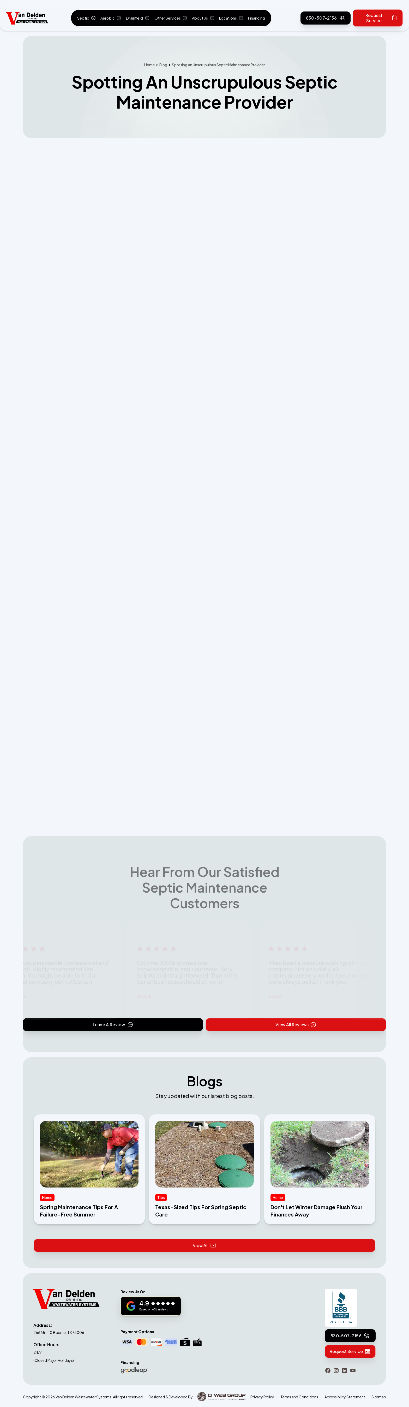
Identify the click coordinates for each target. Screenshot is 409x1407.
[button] (86, 18)
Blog (163, 64)
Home (149, 64)
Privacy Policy (262, 1396)
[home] (27, 18)
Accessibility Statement (344, 1396)
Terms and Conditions (299, 1396)
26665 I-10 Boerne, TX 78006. (59, 1332)
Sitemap (378, 1396)
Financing (256, 18)
